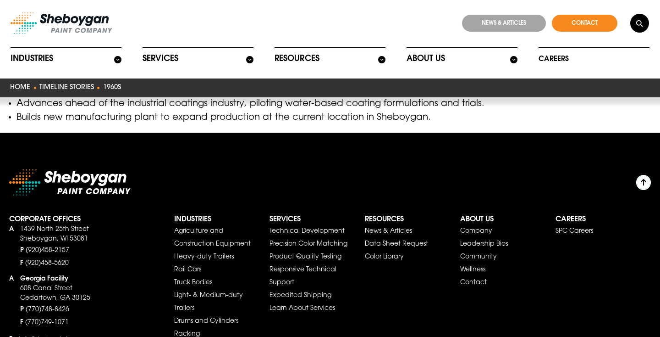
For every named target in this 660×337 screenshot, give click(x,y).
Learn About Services (302, 292)
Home (18, 84)
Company (476, 215)
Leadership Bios (484, 228)
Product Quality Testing (305, 241)
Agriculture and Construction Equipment (212, 221)
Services (159, 56)
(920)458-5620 (47, 247)
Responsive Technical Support (303, 260)
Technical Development (307, 215)
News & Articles (388, 215)
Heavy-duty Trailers (204, 241)
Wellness (472, 254)
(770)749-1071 (47, 306)
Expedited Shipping (300, 279)
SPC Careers (574, 215)
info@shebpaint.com (51, 324)
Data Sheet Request (396, 228)
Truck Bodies (193, 267)
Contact (473, 267)
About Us (425, 56)
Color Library (384, 241)
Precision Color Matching (308, 228)
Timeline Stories (62, 84)
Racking (187, 318)
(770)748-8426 (47, 294)
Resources (296, 56)
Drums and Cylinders (206, 305)
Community (478, 241)
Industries (31, 56)
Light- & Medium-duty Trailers (208, 286)
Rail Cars (187, 254)
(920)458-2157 (47, 234)
